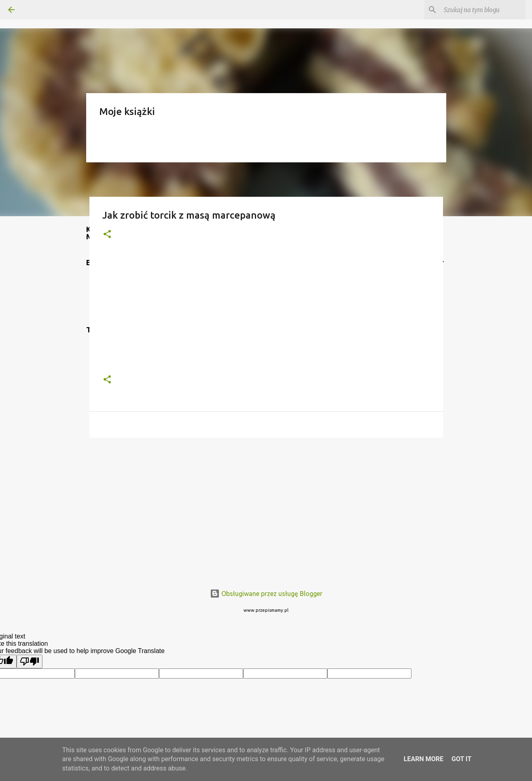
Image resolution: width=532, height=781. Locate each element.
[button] (107, 234)
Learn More (423, 759)
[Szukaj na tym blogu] (483, 9)
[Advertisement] (266, 506)
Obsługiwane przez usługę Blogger (266, 593)
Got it (461, 759)
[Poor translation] (29, 661)
